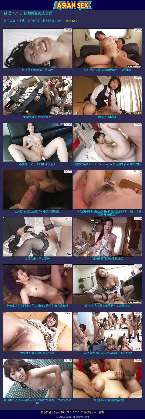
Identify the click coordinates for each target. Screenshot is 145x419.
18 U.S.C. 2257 (70, 412)
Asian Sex (70, 20)
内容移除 (86, 412)
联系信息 (46, 412)
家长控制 (99, 412)
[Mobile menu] (3, 5)
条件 (56, 412)
